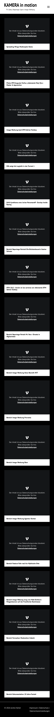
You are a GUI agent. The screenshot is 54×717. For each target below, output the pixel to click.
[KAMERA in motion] (20, 7)
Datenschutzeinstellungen (27, 36)
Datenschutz (44, 708)
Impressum (33, 708)
